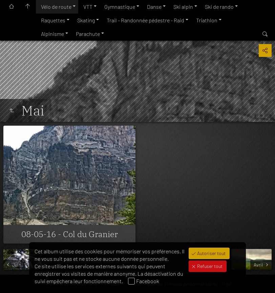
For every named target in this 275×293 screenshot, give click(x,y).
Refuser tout (209, 266)
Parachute (88, 33)
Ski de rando (219, 6)
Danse (154, 6)
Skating (86, 20)
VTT (87, 6)
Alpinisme (52, 33)
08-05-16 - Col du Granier (69, 234)
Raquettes (53, 20)
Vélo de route (56, 6)
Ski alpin (183, 6)
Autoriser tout (211, 253)
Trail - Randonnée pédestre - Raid (145, 20)
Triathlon (206, 20)
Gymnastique (119, 6)
